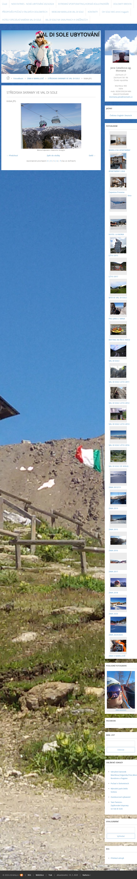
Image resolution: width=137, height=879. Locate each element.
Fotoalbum (18, 78)
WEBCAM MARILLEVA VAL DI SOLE (68, 11)
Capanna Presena (116, 192)
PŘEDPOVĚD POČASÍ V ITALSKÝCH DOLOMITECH (24, 11)
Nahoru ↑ (87, 875)
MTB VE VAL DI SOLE (118, 297)
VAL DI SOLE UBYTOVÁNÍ (69, 34)
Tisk (50, 875)
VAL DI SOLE (114, 361)
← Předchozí (12, 155)
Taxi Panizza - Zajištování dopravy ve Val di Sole (120, 805)
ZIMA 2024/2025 (116, 635)
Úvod (4, 4)
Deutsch (128, 115)
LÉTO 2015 (113, 255)
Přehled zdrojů (117, 858)
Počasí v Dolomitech (120, 783)
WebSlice (40, 875)
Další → (92, 155)
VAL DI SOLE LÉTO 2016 (119, 445)
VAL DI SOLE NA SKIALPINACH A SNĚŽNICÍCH (66, 19)
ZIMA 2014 (113, 508)
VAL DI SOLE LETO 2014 (119, 424)
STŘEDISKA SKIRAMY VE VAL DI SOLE (64, 78)
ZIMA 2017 (113, 571)
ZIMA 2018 (113, 592)
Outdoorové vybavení (120, 797)
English (120, 115)
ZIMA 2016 (113, 550)
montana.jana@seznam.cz (121, 97)
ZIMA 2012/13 (115, 487)
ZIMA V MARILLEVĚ (35, 78)
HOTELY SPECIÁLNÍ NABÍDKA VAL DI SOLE (21, 19)
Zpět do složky (53, 155)
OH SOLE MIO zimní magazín (115, 11)
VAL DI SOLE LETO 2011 (119, 382)
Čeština (113, 115)
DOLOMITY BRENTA (122, 4)
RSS (29, 875)
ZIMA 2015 (113, 529)
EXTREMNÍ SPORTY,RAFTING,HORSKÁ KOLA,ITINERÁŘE (83, 4)
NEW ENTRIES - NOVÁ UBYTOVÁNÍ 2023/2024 (32, 4)
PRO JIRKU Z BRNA (117, 318)
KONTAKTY (93, 11)
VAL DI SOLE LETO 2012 (119, 403)
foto (129, 195)
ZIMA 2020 (113, 613)
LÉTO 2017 (113, 276)
